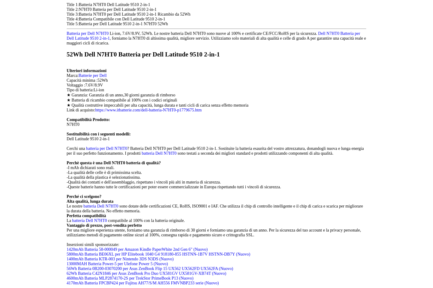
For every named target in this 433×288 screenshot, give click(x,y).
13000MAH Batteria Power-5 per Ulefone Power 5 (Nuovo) (117, 264)
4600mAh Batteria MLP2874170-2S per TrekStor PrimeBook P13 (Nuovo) (130, 278)
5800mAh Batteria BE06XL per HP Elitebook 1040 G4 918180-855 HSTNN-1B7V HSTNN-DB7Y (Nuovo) (158, 254)
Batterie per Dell (92, 75)
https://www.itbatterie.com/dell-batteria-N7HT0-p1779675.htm (148, 110)
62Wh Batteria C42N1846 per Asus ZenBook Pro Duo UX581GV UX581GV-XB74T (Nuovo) (146, 273)
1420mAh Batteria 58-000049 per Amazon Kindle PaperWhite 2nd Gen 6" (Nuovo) (137, 249)
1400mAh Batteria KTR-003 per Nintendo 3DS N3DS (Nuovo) (120, 259)
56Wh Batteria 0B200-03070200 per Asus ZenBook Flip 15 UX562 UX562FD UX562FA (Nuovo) (150, 268)
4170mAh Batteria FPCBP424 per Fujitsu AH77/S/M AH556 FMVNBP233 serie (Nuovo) (143, 283)
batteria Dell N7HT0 (159, 153)
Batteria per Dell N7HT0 (88, 33)
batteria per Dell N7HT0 (106, 148)
